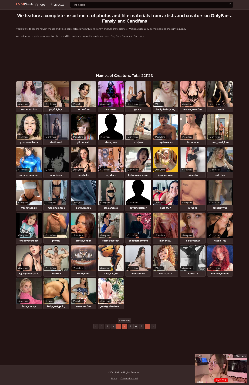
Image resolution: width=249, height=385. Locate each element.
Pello (27, 4)
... (119, 326)
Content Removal (129, 378)
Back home (124, 320)
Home (52, 4)
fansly (160, 104)
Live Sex (69, 4)
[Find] (229, 4)
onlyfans (24, 104)
